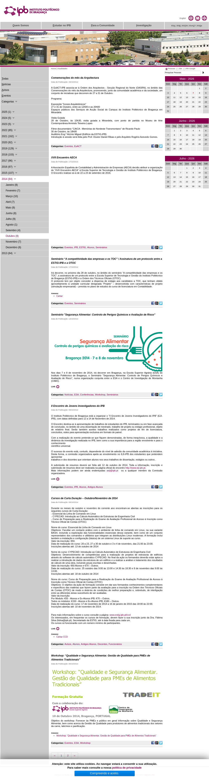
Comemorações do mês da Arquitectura (75, 77)
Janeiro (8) (12, 184)
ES (173, 26)
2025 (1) (8, 112)
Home (53, 69)
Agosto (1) (11, 224)
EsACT (77, 146)
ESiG (185, 26)
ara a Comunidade (102, 25)
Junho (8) (11, 213)
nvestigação (144, 25)
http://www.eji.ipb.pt (135, 468)
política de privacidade (127, 767)
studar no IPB (62, 25)
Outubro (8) (12, 236)
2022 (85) (9, 130)
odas (5, 78)
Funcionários (115, 644)
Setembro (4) (13, 230)
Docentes (102, 644)
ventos (6, 95)
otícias (6, 84)
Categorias (10, 101)
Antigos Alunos (95, 487)
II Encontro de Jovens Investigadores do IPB (78, 405)
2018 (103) (10, 154)
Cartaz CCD (62, 637)
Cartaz (59, 296)
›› (74, 755)
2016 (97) (9, 166)
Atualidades (62, 69)
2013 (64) (9, 253)
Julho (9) (11, 218)
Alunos (90, 247)
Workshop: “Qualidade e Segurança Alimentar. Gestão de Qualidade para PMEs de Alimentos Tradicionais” (106, 736)
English (183, 18)
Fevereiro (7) (13, 190)
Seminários (101, 247)
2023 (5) (8, 124)
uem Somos (21, 25)
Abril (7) (10, 201)
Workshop (100, 394)
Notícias (69, 394)
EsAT (192, 26)
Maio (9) (10, 207)
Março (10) (12, 196)
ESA (76, 394)
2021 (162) (10, 136)
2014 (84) (9, 179)
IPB (76, 247)
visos (5, 90)
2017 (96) (9, 160)
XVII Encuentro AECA (64, 157)
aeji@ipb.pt (112, 470)
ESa (199, 26)
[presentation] (170, 69)
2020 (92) (9, 142)
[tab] (170, 69)
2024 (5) (8, 118)
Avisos (68, 644)
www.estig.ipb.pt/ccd (120, 615)
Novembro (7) (13, 241)
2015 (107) (10, 173)
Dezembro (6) (13, 247)
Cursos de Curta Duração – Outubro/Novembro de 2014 (84, 498)
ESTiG (82, 247)
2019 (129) (10, 148)
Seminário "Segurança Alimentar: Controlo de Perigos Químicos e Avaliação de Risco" (103, 314)
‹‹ (54, 755)
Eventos (69, 146)
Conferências (87, 394)
